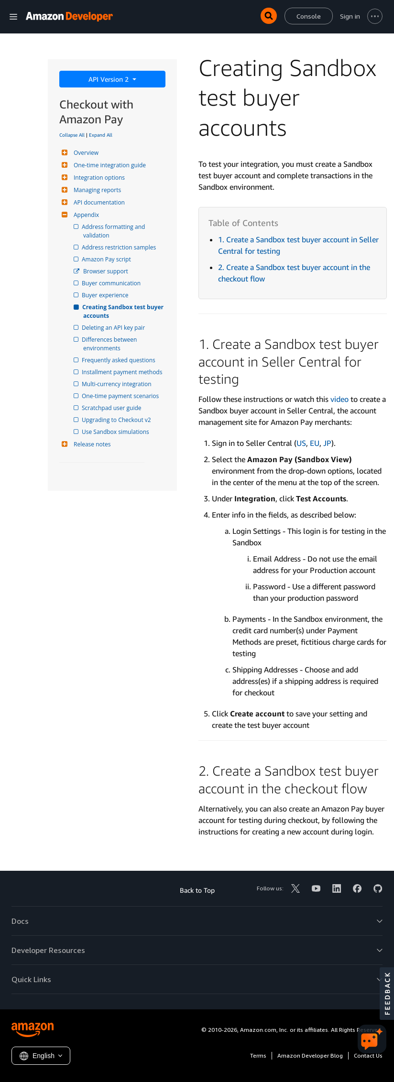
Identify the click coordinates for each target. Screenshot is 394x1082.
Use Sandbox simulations (116, 432)
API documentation (98, 202)
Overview (84, 153)
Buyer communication (112, 283)
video (339, 399)
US (301, 443)
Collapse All (72, 135)
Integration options (98, 177)
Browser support (105, 271)
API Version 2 (109, 79)
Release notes (90, 444)
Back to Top (197, 890)
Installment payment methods (122, 372)
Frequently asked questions (119, 360)
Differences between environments (111, 343)
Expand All (100, 135)
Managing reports (96, 190)
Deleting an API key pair (114, 328)
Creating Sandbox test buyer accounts (124, 311)
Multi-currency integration (117, 384)
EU (314, 443)
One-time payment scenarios (121, 396)
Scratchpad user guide (112, 408)
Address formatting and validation (114, 231)
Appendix (85, 215)
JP (327, 443)
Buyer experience (106, 295)
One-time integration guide (108, 165)
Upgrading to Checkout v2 (117, 420)
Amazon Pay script (107, 259)
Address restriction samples (119, 247)
